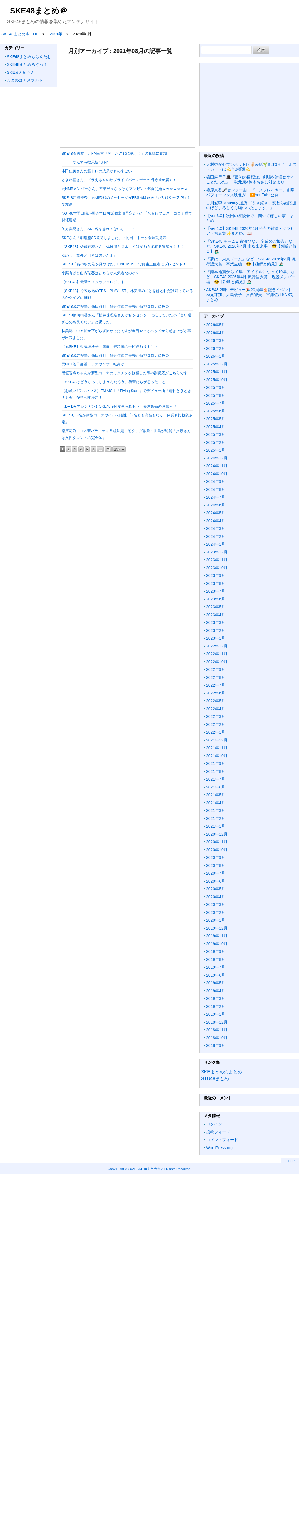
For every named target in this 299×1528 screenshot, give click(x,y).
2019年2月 (215, 1006)
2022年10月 (217, 661)
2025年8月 (215, 395)
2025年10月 (217, 379)
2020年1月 (215, 920)
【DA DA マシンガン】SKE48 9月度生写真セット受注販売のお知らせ (119, 406)
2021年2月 (215, 818)
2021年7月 (215, 779)
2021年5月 (215, 794)
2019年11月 (217, 935)
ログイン (214, 1124)
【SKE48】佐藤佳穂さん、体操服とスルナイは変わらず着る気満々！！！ (123, 246)
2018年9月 (215, 1045)
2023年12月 (217, 552)
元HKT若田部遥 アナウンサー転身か (93, 364)
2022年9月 (215, 669)
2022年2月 (215, 724)
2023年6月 (215, 599)
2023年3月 (215, 622)
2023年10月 (217, 567)
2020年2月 (215, 912)
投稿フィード (218, 1132)
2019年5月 (215, 982)
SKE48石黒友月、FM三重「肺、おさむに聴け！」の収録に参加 (114, 153)
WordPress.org (219, 1147)
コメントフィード (222, 1139)
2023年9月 (215, 575)
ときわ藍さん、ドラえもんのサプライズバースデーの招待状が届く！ (119, 180)
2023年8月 (215, 583)
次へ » (119, 449)
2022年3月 (215, 716)
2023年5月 (215, 606)
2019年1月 (215, 1014)
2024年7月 (215, 497)
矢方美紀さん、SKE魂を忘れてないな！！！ (99, 229)
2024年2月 (215, 536)
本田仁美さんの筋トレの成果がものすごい (97, 171)
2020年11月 (217, 841)
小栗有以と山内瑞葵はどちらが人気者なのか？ (100, 273)
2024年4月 (215, 520)
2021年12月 (217, 740)
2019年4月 (215, 990)
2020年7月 (215, 873)
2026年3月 (215, 340)
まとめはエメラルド (25, 80)
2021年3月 (215, 810)
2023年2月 (215, 630)
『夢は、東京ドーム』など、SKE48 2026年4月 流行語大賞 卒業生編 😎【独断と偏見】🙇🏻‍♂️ (251, 261)
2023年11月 (217, 559)
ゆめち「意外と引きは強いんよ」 (89, 255)
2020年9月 (215, 857)
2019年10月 (217, 943)
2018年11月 (217, 1029)
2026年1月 (215, 356)
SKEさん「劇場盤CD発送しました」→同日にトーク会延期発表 (114, 238)
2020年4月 (215, 896)
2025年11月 (217, 371)
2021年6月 (215, 787)
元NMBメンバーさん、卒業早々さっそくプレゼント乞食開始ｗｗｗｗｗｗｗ (125, 189)
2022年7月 (215, 685)
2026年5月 (215, 324)
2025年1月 (215, 450)
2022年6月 (215, 693)
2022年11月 (217, 653)
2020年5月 (215, 888)
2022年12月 (217, 646)
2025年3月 (215, 434)
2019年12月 (217, 928)
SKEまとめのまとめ (221, 1071)
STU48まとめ (215, 1078)
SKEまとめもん (21, 72)
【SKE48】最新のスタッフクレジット (93, 282)
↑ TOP (290, 1161)
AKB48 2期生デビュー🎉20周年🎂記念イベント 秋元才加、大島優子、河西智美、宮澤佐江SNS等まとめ (251, 294)
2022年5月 (215, 700)
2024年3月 (215, 528)
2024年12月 (217, 458)
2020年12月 (217, 834)
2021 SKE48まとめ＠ (144, 1168)
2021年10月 (217, 755)
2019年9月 (215, 951)
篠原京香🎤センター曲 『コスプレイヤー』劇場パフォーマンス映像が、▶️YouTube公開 (250, 192)
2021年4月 (215, 802)
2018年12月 (217, 1022)
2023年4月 (215, 614)
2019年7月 (215, 967)
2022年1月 (215, 732)
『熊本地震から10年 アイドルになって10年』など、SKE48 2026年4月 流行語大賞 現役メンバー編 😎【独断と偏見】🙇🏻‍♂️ (251, 276)
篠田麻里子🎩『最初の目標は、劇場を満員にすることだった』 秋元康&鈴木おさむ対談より (250, 180)
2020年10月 (217, 849)
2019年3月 (215, 998)
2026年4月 (215, 332)
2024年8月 (215, 489)
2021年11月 (217, 747)
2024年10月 (217, 473)
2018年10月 (217, 1037)
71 (108, 449)
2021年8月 (215, 771)
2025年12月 (217, 364)
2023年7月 (215, 591)
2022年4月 (215, 708)
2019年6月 (215, 975)
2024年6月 (215, 505)
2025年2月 (215, 442)
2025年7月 (215, 403)
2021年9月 (215, 763)
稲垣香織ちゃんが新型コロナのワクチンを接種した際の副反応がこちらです (124, 373)
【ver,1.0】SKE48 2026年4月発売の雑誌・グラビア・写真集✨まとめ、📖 (250, 231)
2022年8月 (215, 677)
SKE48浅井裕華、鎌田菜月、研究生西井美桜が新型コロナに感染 (115, 306)
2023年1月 (215, 638)
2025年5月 (215, 418)
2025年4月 (215, 426)
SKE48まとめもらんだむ (29, 56)
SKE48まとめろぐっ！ (27, 64)
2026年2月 (215, 348)
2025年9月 (215, 387)
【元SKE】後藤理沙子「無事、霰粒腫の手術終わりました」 (111, 346)
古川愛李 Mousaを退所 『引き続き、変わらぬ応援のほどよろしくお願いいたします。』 (251, 205)
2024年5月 (215, 512)
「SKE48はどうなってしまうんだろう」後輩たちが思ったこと (113, 382)
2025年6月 (215, 411)
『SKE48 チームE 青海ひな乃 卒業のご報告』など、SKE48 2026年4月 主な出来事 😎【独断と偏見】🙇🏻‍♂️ (251, 246)
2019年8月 (215, 959)
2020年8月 (215, 865)
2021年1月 (215, 826)
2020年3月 (215, 904)
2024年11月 (217, 465)
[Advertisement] (130, 100)
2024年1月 (215, 544)
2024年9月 (215, 481)
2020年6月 (215, 881)
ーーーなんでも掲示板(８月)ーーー (91, 162)
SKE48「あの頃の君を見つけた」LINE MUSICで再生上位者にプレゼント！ (124, 264)
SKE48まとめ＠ (38, 10)
